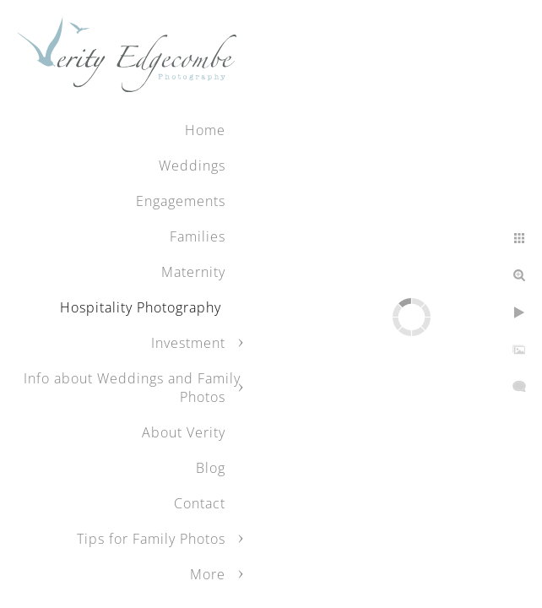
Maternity (193, 272)
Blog (210, 468)
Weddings (192, 165)
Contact (199, 503)
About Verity (183, 432)
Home (205, 130)
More (207, 574)
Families (197, 236)
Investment (188, 343)
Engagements (180, 201)
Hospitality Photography (142, 307)
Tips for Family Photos (151, 538)
